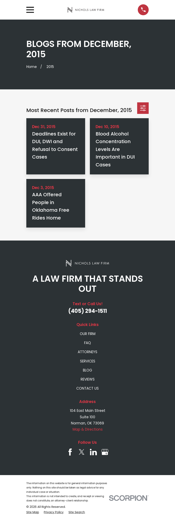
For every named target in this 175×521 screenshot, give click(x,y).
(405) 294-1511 (87, 311)
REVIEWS (88, 379)
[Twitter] (81, 452)
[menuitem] (32, 512)
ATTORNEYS (87, 351)
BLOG (87, 370)
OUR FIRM (87, 333)
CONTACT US (87, 388)
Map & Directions (88, 429)
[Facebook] (70, 452)
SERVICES (87, 361)
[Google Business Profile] (104, 452)
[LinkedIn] (93, 452)
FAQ (87, 342)
